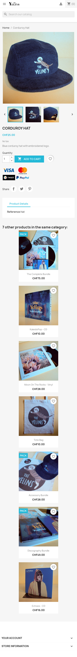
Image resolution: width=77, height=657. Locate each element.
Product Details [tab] (18, 203)
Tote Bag (38, 439)
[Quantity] (6, 159)
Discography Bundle (38, 550)
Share (13, 189)
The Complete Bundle (38, 274)
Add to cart (29, 159)
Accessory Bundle (38, 495)
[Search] (38, 14)
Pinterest (30, 189)
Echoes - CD (38, 605)
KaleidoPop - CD (38, 329)
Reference (13, 211)
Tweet (21, 189)
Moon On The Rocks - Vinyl (38, 384)
